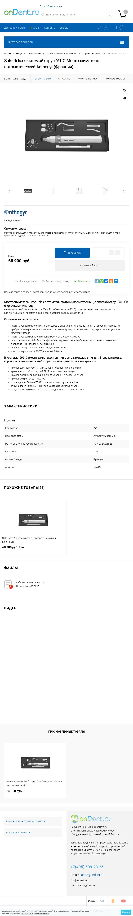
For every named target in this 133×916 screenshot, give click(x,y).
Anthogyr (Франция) (102, 436)
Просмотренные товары (66, 731)
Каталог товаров (66, 42)
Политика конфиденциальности (35, 913)
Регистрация (54, 6)
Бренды (64, 27)
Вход (42, 6)
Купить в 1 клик (90, 265)
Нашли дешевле (26, 281)
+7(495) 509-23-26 (87, 867)
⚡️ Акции (35, 27)
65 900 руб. (15, 791)
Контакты (50, 27)
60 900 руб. (33, 550)
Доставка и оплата (15, 27)
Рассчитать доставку (56, 281)
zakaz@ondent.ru (92, 875)
